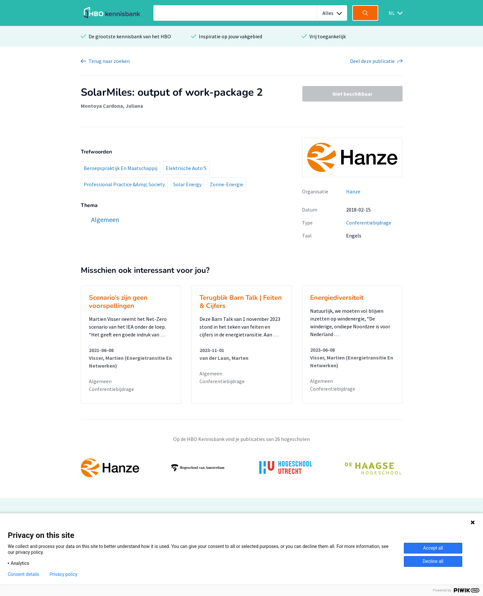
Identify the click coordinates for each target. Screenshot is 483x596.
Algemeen (100, 381)
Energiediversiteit (337, 297)
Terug (109, 61)
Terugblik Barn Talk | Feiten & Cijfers (240, 301)
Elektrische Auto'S (186, 168)
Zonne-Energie (226, 184)
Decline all (433, 561)
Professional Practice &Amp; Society (124, 184)
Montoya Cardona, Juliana (112, 106)
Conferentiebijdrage (368, 222)
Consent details (23, 574)
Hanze (353, 191)
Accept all (433, 548)
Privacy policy (63, 574)
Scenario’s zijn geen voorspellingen (118, 301)
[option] (242, 467)
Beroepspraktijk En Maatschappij (120, 168)
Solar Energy (187, 184)
